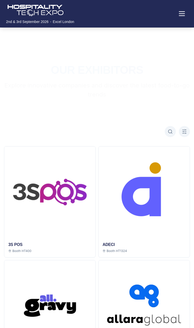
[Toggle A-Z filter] (184, 131)
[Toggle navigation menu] (182, 14)
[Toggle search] (170, 131)
